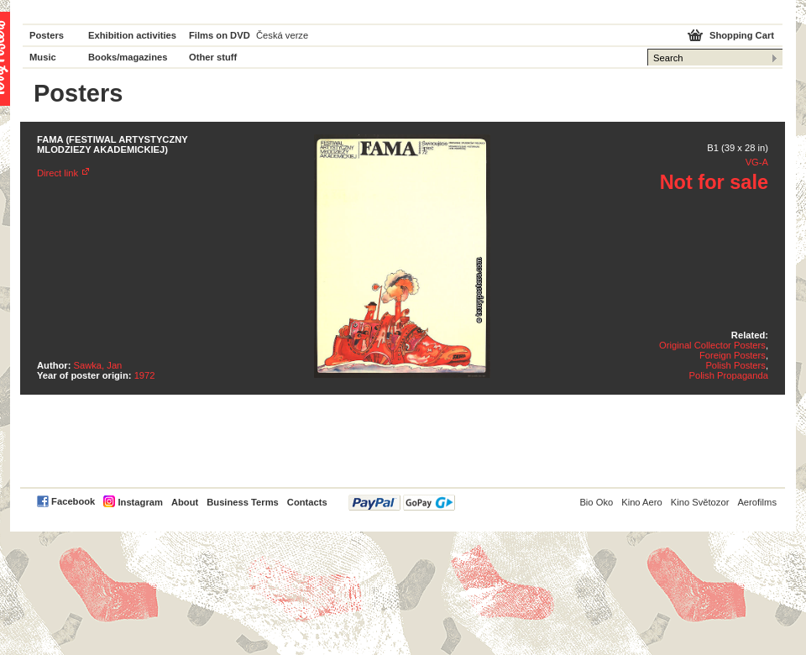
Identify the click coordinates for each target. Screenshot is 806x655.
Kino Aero (641, 502)
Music (42, 57)
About (184, 502)
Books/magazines (128, 57)
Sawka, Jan (98, 365)
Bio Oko (596, 502)
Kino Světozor (700, 502)
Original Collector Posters (712, 345)
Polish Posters (735, 365)
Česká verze (282, 35)
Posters (46, 35)
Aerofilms (757, 502)
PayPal (401, 503)
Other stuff (213, 57)
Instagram (140, 502)
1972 (144, 375)
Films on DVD (219, 35)
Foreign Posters (732, 355)
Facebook (73, 501)
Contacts (307, 502)
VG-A (757, 162)
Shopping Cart (741, 35)
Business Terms (243, 502)
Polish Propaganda (728, 375)
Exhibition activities (132, 35)
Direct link (57, 173)
